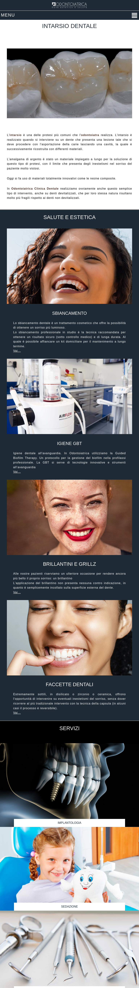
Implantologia (69, 822)
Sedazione (69, 906)
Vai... (17, 350)
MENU (8, 15)
